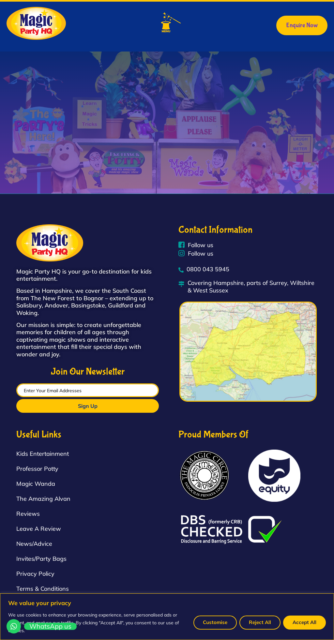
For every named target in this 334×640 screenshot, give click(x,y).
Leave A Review (38, 528)
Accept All (304, 622)
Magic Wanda (35, 483)
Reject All (260, 622)
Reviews (28, 513)
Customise (215, 622)
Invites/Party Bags (41, 558)
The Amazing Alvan (43, 498)
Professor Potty (37, 468)
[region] (167, 616)
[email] (87, 390)
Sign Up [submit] (88, 406)
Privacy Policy (35, 573)
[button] (171, 23)
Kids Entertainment (42, 453)
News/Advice (34, 543)
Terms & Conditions (42, 588)
